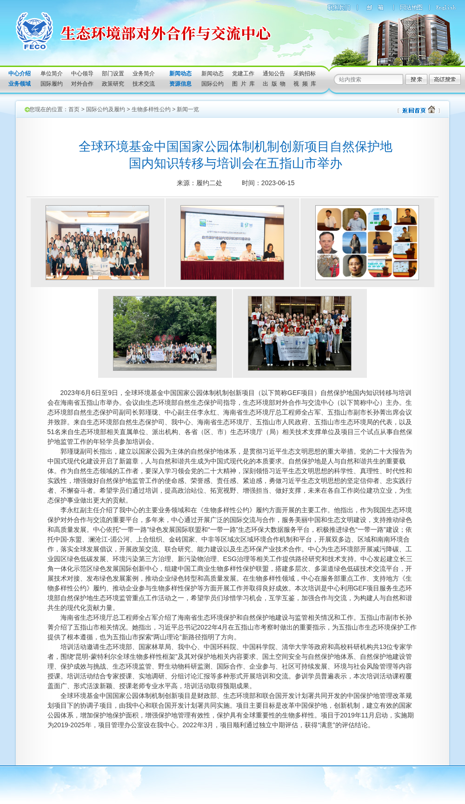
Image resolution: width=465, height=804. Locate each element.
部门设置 (113, 73)
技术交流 (144, 83)
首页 (74, 109)
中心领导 (82, 73)
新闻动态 (212, 73)
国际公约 (212, 83)
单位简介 (51, 73)
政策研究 (113, 83)
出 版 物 (274, 83)
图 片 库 (243, 83)
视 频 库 (304, 83)
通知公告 (274, 73)
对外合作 (82, 83)
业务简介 (144, 73)
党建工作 (243, 73)
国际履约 (51, 83)
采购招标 (304, 73)
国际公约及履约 (105, 109)
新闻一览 (188, 109)
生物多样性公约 (151, 109)
